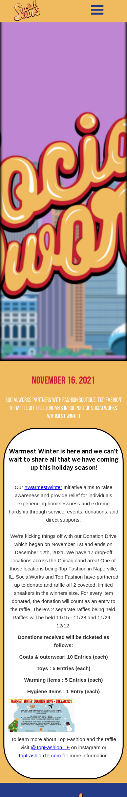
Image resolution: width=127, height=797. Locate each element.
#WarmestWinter (43, 487)
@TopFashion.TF (50, 747)
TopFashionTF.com (39, 755)
